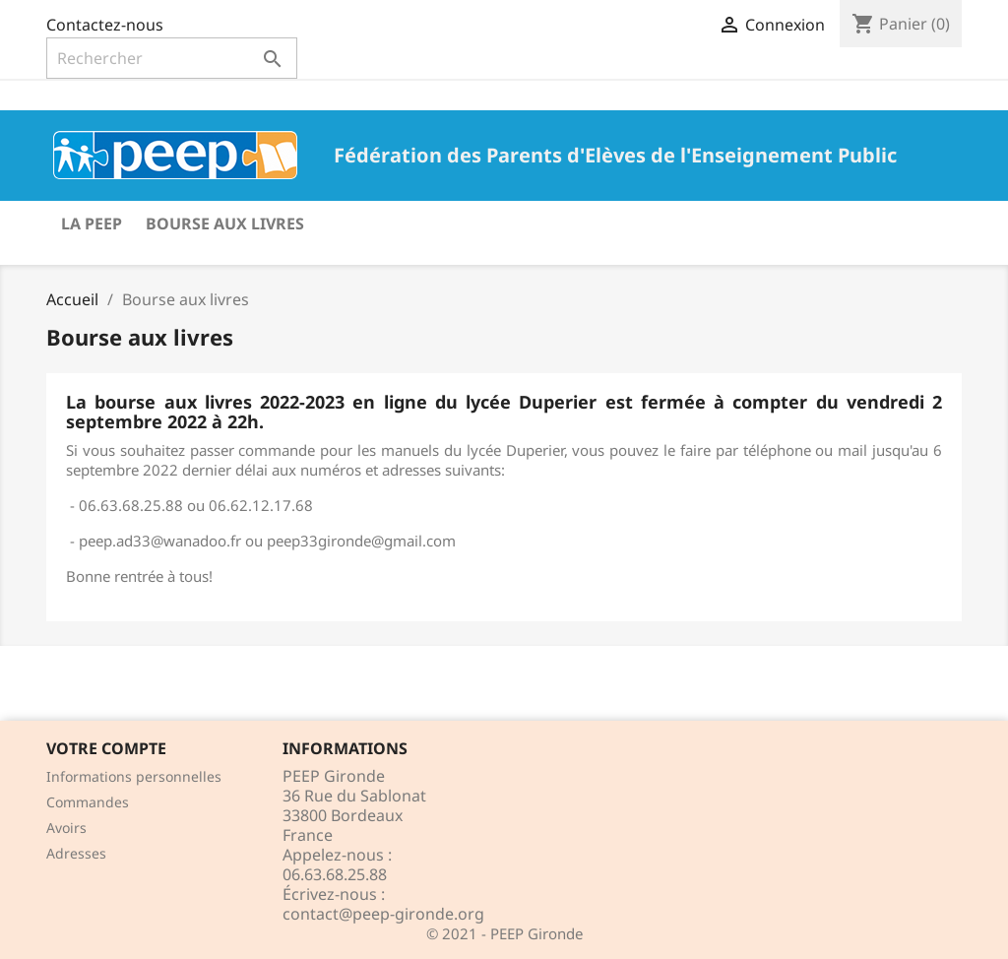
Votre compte (106, 748)
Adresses (76, 853)
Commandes (87, 802)
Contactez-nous (104, 24)
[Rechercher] (171, 58)
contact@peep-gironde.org (383, 914)
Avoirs (66, 827)
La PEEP (91, 223)
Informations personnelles (133, 776)
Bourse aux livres (225, 223)
